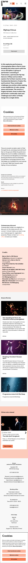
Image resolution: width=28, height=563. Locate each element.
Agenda (14, 517)
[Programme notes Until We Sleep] (14, 384)
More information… (8, 121)
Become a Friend (17, 528)
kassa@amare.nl (14, 507)
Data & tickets (7, 446)
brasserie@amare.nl (19, 482)
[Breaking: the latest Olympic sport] (14, 347)
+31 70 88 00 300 (14, 472)
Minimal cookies (14, 129)
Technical (14, 522)
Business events (14, 526)
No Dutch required (7, 38)
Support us (9, 528)
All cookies (14, 134)
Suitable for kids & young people (10, 190)
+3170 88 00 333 (14, 505)
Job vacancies (14, 521)
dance (4, 36)
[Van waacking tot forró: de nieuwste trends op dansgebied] (14, 308)
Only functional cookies (14, 125)
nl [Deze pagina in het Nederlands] (11, 3)
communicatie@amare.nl (16, 476)
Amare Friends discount (12, 36)
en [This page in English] (13, 3)
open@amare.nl (18, 480)
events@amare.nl (19, 478)
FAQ (14, 519)
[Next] (24, 206)
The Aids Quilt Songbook (11, 436)
